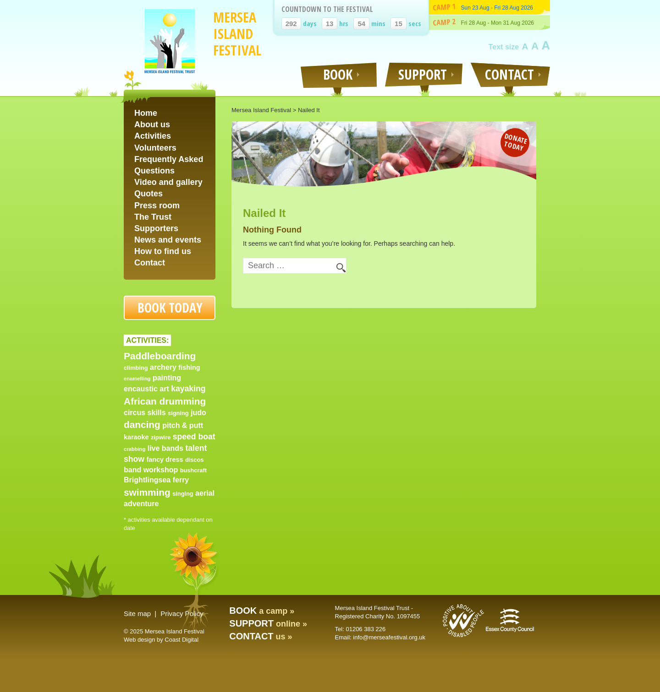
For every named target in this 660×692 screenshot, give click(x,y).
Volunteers (155, 147)
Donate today (515, 141)
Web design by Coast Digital (161, 639)
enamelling (137, 378)
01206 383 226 (365, 629)
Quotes (148, 193)
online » (268, 623)
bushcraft (193, 470)
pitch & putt (182, 425)
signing (178, 413)
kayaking (188, 388)
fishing (189, 367)
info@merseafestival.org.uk (389, 637)
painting (167, 378)
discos (194, 459)
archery (163, 367)
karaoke (136, 437)
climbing (136, 367)
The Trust (152, 217)
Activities (152, 136)
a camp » (261, 611)
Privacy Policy (181, 613)
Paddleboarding (160, 356)
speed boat (194, 436)
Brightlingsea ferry (156, 480)
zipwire (160, 437)
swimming (147, 492)
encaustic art (146, 389)
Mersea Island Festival (237, 33)
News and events (167, 239)
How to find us (162, 251)
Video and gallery (168, 182)
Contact (149, 262)
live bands (165, 448)
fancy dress (164, 459)
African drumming (165, 401)
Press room (157, 205)
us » (260, 636)
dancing (142, 424)
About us (152, 124)
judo (198, 412)
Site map (137, 613)
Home (145, 113)
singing (182, 493)
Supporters (156, 228)
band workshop (151, 470)
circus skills (145, 412)
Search (337, 266)
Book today (170, 307)
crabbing (134, 449)
